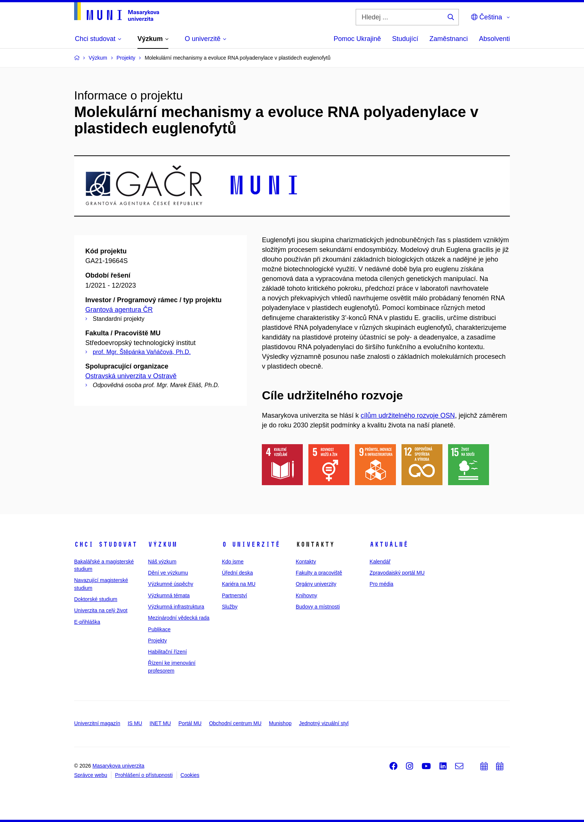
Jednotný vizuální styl (324, 723)
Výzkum (162, 544)
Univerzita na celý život (100, 610)
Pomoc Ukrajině (357, 38)
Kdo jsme (233, 562)
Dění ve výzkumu (168, 573)
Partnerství (234, 595)
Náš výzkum (162, 562)
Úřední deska (237, 573)
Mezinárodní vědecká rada (178, 618)
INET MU (160, 723)
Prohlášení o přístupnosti (144, 775)
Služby (230, 607)
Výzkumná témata (169, 595)
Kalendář (379, 562)
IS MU (135, 723)
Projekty (157, 641)
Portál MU (189, 723)
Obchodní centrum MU (235, 723)
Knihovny (306, 595)
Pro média (381, 584)
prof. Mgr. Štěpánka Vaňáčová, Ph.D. (142, 352)
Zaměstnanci (448, 38)
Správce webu (90, 775)
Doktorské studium (95, 599)
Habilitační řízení (167, 652)
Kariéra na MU (239, 584)
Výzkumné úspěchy (170, 584)
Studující (405, 38)
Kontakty (306, 562)
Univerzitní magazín (97, 723)
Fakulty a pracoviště (319, 573)
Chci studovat (105, 544)
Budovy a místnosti (318, 607)
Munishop (280, 723)
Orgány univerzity (316, 584)
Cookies (190, 775)
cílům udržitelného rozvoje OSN (408, 415)
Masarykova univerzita (118, 766)
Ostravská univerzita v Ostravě (131, 376)
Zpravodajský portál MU (397, 573)
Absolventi (494, 38)
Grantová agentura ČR (119, 309)
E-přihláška (87, 622)
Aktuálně (388, 544)
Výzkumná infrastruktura (176, 607)
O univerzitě (251, 544)
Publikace (159, 629)
